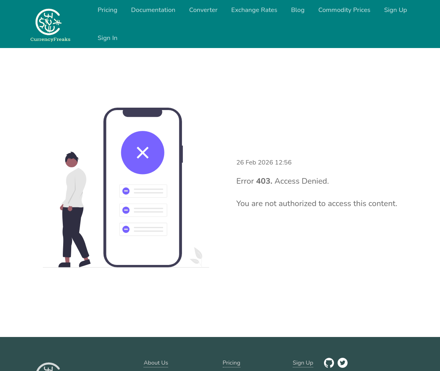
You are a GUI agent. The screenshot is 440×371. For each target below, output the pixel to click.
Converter (203, 10)
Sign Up (395, 10)
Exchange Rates (254, 10)
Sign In (108, 38)
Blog (297, 10)
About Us (156, 363)
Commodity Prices (344, 10)
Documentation (153, 10)
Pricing (108, 10)
